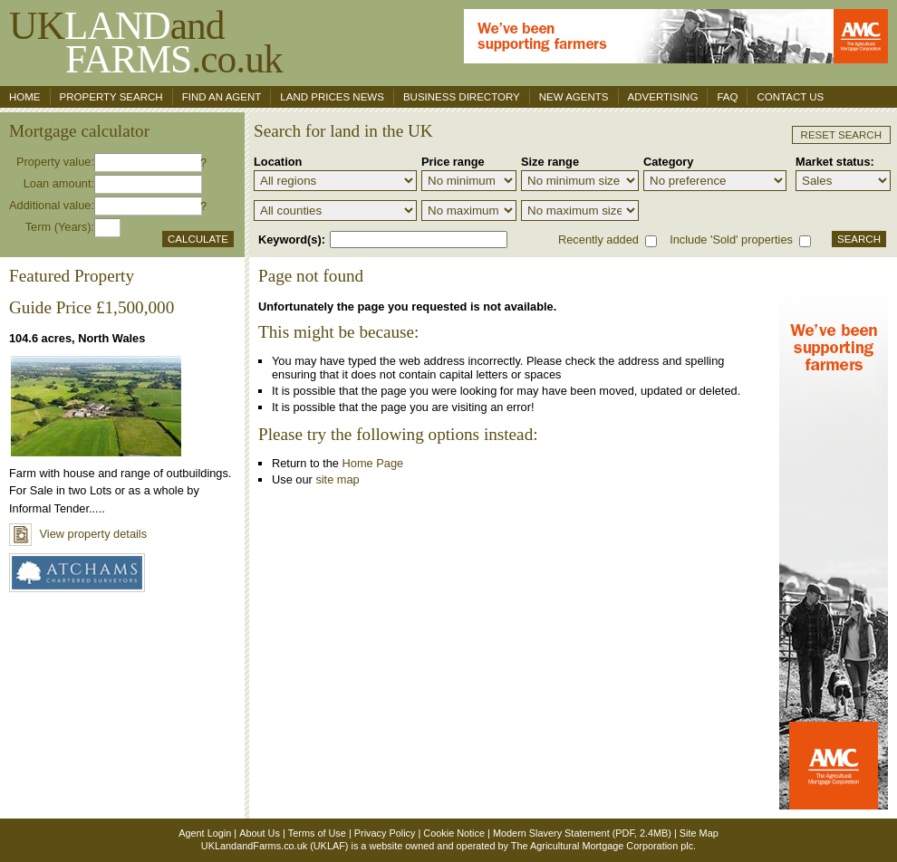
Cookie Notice (454, 833)
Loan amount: (59, 183)
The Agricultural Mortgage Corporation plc (602, 845)
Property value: (55, 161)
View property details (78, 534)
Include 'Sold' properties (731, 239)
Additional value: (51, 205)
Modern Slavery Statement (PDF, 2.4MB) (582, 833)
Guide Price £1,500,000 (91, 307)
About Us (259, 833)
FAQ (727, 96)
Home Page (373, 463)
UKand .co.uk (146, 42)
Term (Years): (59, 227)
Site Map (699, 833)
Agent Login (204, 833)
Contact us (790, 96)
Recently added (598, 239)
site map (337, 479)
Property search (111, 96)
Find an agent (222, 96)
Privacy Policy (385, 833)
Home (25, 96)
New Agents (574, 96)
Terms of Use (317, 833)
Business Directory (461, 96)
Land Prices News (332, 96)
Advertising (663, 96)
